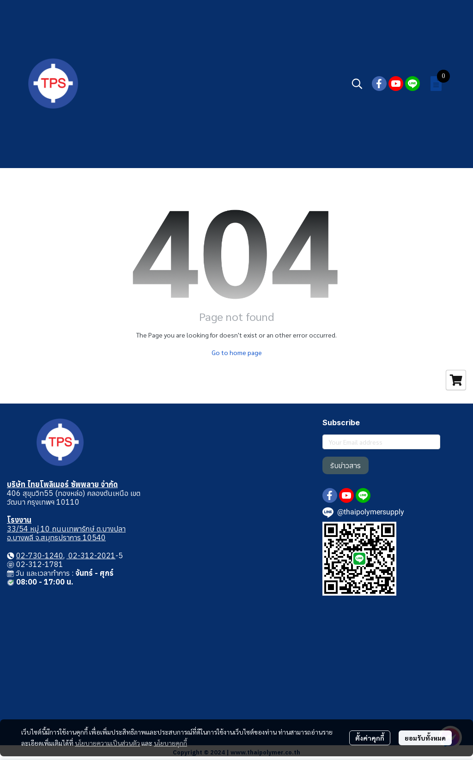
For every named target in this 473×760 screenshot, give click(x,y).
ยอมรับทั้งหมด (425, 738)
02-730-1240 (39, 555)
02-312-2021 (91, 555)
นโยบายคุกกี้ (170, 743)
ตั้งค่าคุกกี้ (369, 738)
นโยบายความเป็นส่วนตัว (107, 743)
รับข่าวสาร (345, 465)
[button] (357, 83)
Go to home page (237, 352)
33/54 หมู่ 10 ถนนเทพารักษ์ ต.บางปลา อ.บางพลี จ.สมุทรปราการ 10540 (66, 533)
